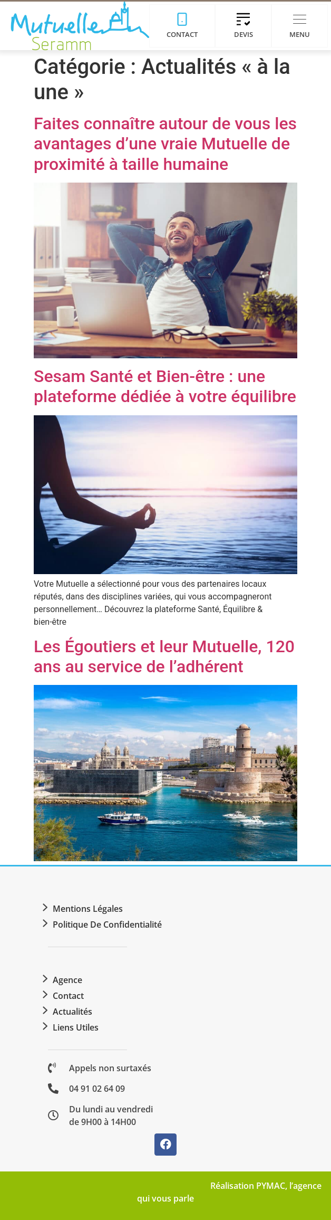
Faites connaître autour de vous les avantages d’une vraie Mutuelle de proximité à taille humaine (165, 143)
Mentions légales (88, 908)
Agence (67, 980)
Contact (68, 995)
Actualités (72, 1011)
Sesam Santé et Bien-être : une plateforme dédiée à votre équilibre (165, 386)
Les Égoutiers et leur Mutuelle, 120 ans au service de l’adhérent (164, 656)
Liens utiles (76, 1027)
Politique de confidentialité (107, 924)
